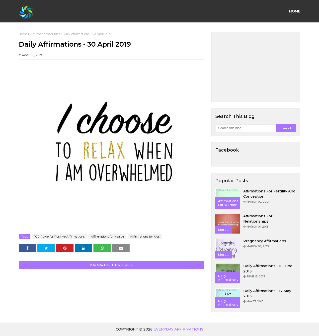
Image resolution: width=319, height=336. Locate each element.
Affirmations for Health (107, 236)
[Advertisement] (255, 67)
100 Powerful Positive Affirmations (59, 236)
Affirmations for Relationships (257, 219)
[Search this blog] (245, 128)
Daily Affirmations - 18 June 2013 (267, 268)
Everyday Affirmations (178, 329)
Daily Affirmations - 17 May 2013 (267, 293)
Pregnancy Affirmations (264, 241)
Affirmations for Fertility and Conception (269, 194)
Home (23, 34)
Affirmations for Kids (45, 34)
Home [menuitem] (294, 11)
